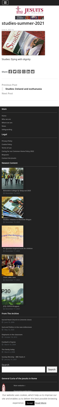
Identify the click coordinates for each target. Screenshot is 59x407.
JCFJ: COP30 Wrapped (11, 306)
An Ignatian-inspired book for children (18, 248)
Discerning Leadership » (23, 391)
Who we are (6, 119)
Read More (40, 402)
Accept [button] (30, 403)
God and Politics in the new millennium (17, 327)
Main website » (19, 385)
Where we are (7, 122)
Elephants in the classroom (12, 334)
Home (4, 116)
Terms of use (7, 148)
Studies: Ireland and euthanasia (23, 88)
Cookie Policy (7, 144)
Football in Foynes (9, 342)
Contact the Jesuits (9, 158)
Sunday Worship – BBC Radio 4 (13, 357)
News (4, 126)
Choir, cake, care (9, 277)
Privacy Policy (7, 141)
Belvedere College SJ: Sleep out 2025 (17, 190)
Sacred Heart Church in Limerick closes (17, 320)
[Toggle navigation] (5, 2)
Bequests (5, 155)
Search (5, 364)
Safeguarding (7, 129)
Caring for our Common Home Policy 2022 (18, 151)
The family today (8, 349)
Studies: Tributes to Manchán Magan (17, 219)
